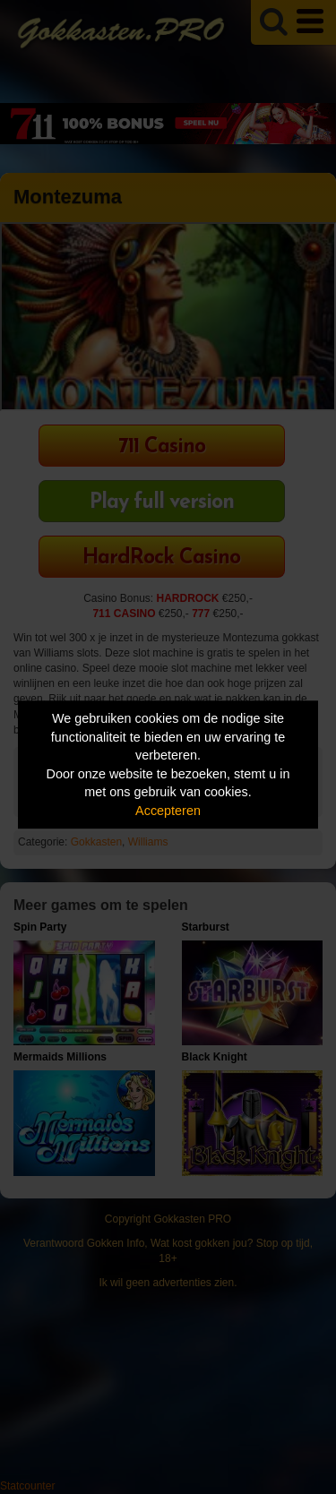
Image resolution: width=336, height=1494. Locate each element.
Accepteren (168, 810)
